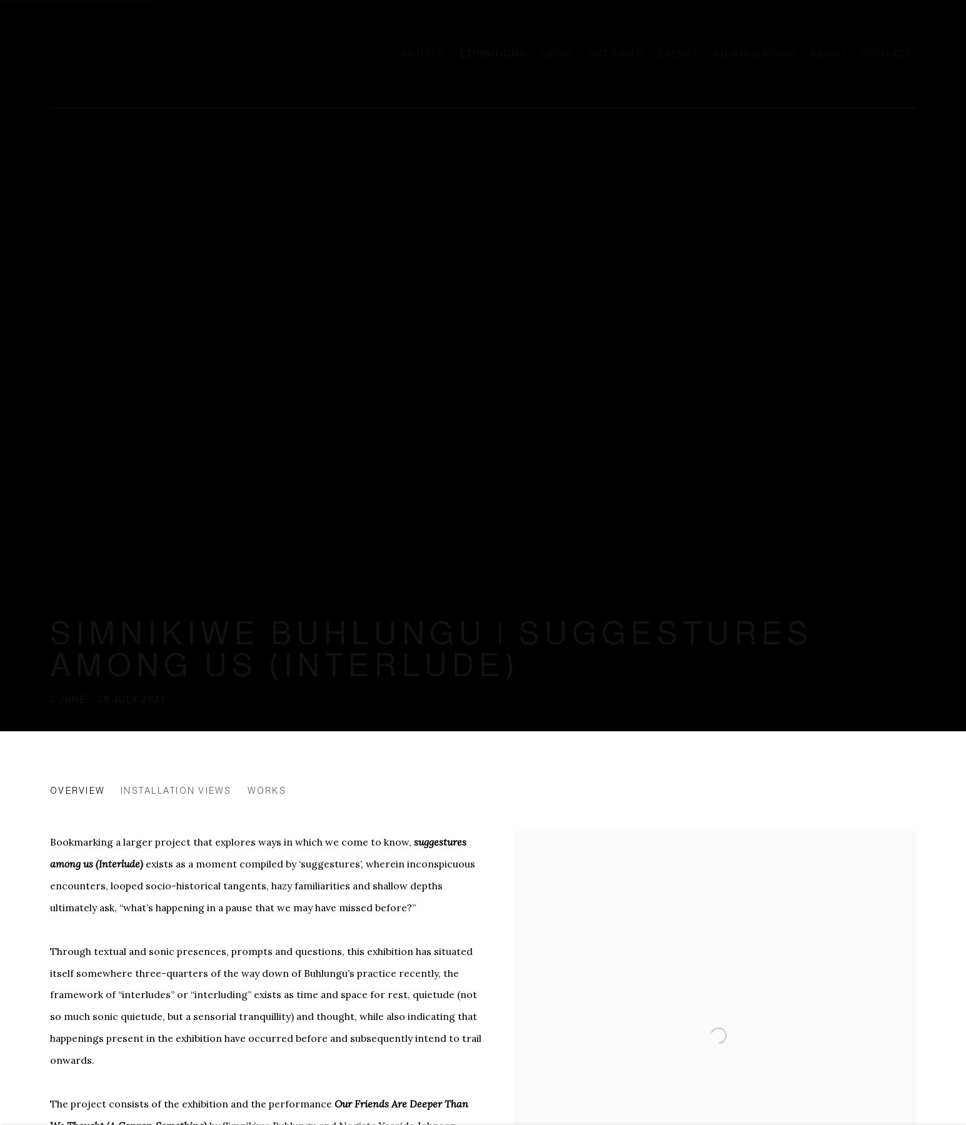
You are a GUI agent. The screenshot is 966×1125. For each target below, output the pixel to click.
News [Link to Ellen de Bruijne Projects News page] (558, 54)
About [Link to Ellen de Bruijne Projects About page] (828, 54)
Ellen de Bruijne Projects (175, 54)
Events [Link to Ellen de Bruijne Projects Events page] (678, 54)
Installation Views (176, 791)
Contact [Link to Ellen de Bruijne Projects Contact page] (887, 54)
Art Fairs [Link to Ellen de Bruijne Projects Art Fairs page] (616, 54)
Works (267, 791)
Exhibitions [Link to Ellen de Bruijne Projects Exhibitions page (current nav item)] (493, 54)
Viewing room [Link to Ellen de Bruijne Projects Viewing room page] (754, 54)
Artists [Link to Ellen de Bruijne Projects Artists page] (423, 54)
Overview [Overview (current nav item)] (77, 791)
